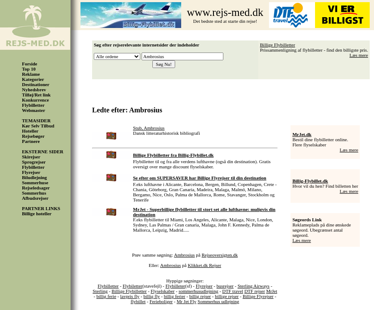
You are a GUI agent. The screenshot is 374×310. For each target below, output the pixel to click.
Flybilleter (175, 285)
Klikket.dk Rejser (204, 265)
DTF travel (232, 291)
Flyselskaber (163, 291)
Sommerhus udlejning (218, 301)
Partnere (31, 141)
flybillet (137, 301)
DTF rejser (254, 291)
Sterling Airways (253, 285)
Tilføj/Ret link (36, 94)
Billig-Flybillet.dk (310, 180)
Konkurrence (35, 99)
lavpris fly (129, 296)
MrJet (271, 291)
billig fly (151, 296)
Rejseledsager (36, 187)
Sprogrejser (34, 161)
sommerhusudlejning (198, 291)
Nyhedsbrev (34, 89)
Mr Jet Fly (186, 301)
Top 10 (29, 68)
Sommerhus (34, 192)
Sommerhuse (35, 182)
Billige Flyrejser (258, 296)
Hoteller (30, 130)
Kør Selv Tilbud (38, 125)
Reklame (31, 74)
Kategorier (33, 79)
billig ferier (174, 296)
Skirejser (31, 156)
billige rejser (226, 296)
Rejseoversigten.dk (220, 254)
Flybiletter (132, 285)
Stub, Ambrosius (148, 127)
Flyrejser (31, 172)
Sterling (100, 291)
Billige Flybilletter (277, 44)
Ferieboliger (161, 301)
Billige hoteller (37, 213)
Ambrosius (184, 254)
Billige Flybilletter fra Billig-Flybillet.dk (173, 155)
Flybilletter (33, 105)
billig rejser (200, 296)
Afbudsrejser (35, 198)
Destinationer (35, 84)
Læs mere (358, 55)
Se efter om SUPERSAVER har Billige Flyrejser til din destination (199, 177)
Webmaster (33, 110)
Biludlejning (34, 177)
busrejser (225, 285)
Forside (29, 63)
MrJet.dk (301, 134)
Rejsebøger (33, 136)
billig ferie (106, 296)
